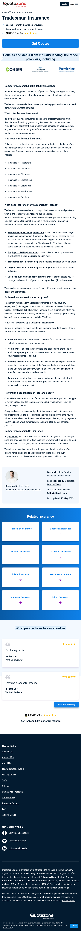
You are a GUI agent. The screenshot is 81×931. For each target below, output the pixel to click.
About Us (6, 763)
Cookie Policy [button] (8, 928)
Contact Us (7, 751)
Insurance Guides (10, 803)
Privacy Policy (9, 774)
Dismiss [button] (74, 925)
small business (59, 147)
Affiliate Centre (9, 815)
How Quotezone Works (13, 769)
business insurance (26, 119)
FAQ (4, 809)
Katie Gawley (65, 472)
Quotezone (12, 436)
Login (64, 4)
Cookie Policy (8, 797)
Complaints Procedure (12, 792)
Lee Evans (24, 486)
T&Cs (4, 780)
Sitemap (6, 786)
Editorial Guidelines (57, 493)
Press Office (8, 757)
